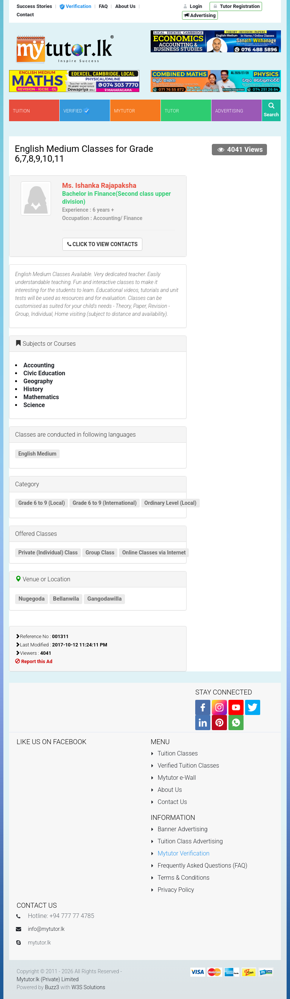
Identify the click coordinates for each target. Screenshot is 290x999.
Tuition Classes (174, 753)
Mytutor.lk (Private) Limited (48, 979)
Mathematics (41, 397)
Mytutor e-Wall (173, 777)
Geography (38, 381)
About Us (166, 789)
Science (34, 405)
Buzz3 (52, 987)
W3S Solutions (88, 987)
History (33, 389)
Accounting (38, 365)
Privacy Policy (172, 889)
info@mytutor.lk (46, 929)
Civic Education (44, 373)
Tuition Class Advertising (187, 841)
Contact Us (169, 801)
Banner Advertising (179, 829)
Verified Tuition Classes (185, 765)
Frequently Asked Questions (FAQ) (199, 865)
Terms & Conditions (180, 877)
